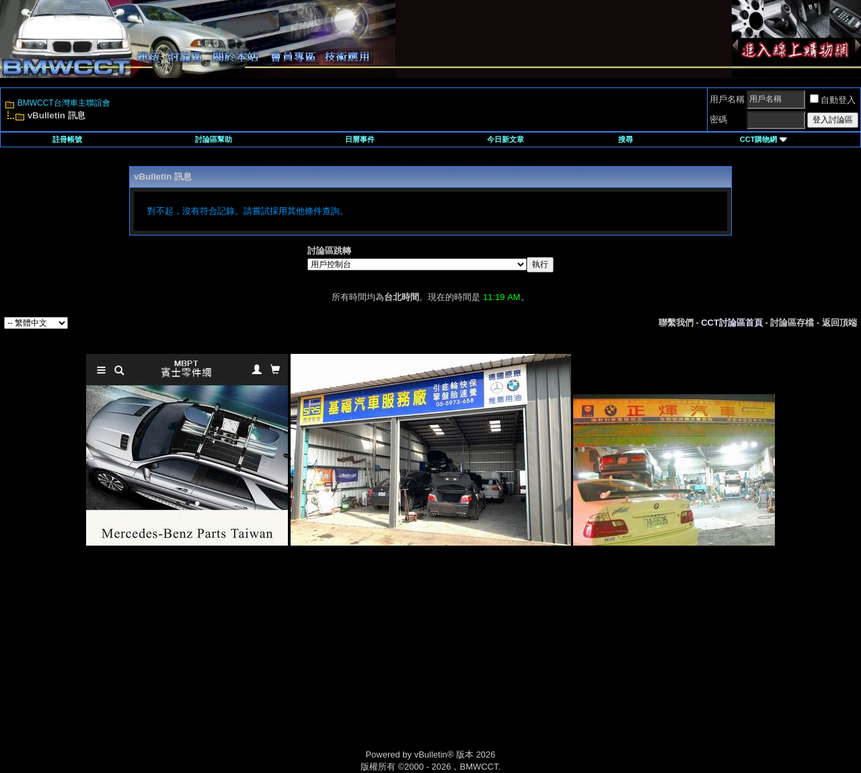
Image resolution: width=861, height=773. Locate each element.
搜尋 (625, 139)
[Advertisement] (316, 663)
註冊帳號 (67, 139)
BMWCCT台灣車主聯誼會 (63, 103)
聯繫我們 (676, 323)
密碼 (718, 119)
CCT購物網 (763, 139)
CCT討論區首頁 (732, 323)
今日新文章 (505, 139)
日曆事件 (360, 139)
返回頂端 (839, 323)
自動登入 (833, 100)
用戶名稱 (727, 99)
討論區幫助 (213, 139)
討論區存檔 (792, 323)
